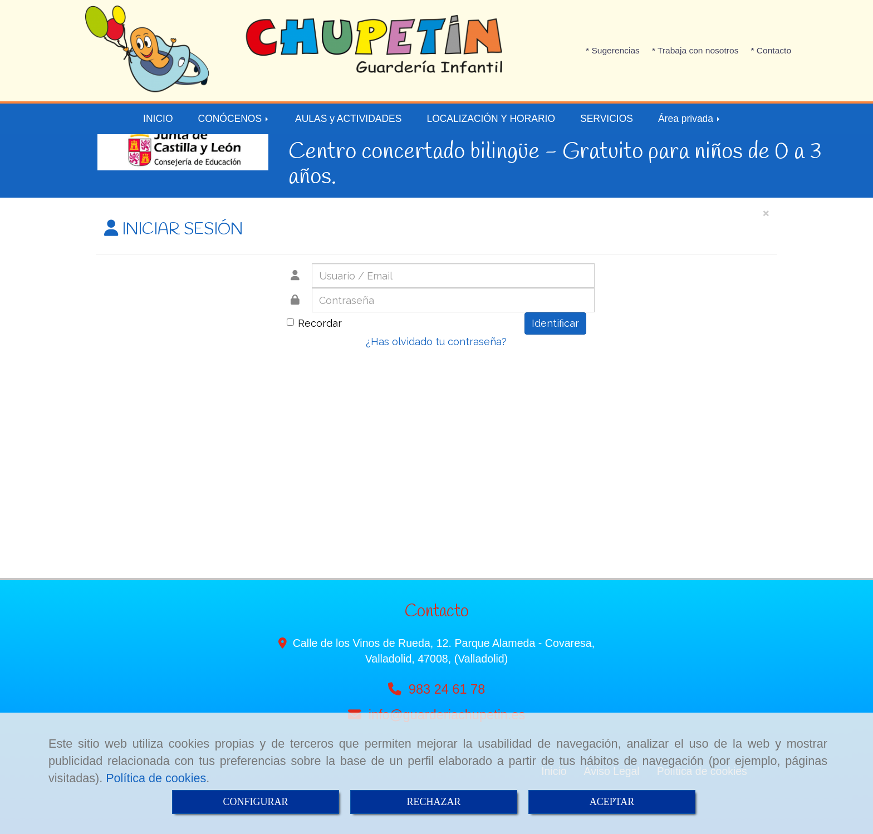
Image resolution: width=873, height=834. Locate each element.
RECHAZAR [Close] (433, 801)
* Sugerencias (613, 50)
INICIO (158, 118)
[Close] (765, 212)
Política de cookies (156, 778)
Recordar (314, 323)
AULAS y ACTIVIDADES (348, 118)
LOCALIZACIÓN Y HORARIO (490, 118)
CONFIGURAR (255, 801)
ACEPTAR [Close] (612, 801)
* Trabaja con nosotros (695, 50)
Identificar (555, 323)
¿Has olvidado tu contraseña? (436, 341)
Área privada (690, 118)
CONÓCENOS (234, 118)
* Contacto (771, 50)
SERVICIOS (606, 118)
